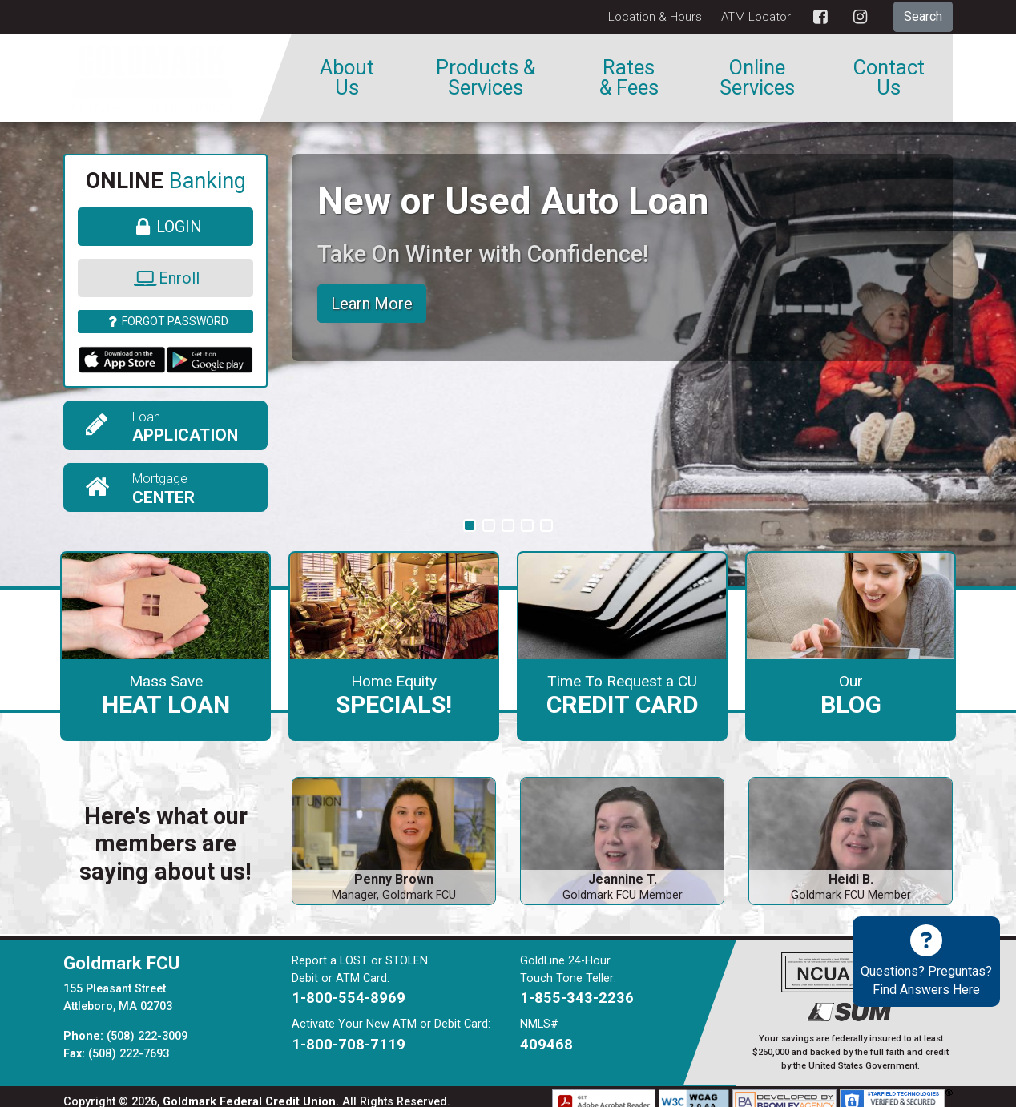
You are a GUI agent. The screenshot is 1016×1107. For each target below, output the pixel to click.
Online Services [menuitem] (757, 77)
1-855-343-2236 (577, 987)
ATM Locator (756, 17)
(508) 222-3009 (147, 1025)
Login (165, 226)
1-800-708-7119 (348, 1032)
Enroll (165, 278)
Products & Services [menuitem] (485, 77)
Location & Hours (655, 17)
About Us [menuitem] (347, 77)
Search (923, 16)
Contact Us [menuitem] (889, 77)
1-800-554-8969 (348, 987)
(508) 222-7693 (128, 1042)
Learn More (372, 303)
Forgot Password (165, 321)
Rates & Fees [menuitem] (629, 77)
